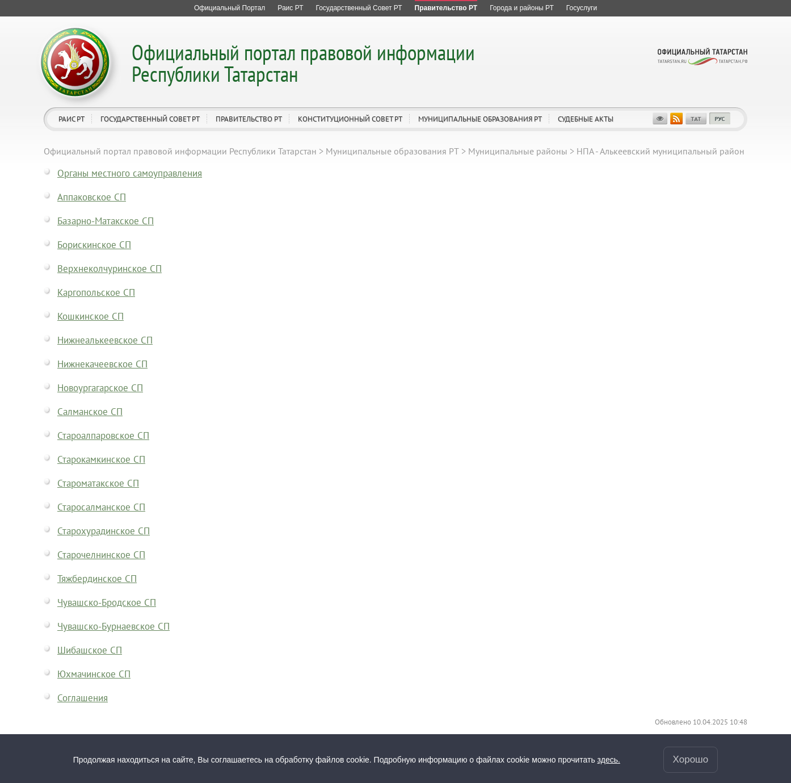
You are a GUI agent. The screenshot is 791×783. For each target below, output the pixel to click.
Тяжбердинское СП (97, 578)
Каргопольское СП (96, 292)
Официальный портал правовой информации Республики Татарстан (303, 62)
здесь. (609, 759)
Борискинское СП (94, 244)
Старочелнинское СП (101, 554)
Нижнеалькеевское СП (105, 340)
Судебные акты (585, 119)
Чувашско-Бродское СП (106, 602)
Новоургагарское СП (100, 388)
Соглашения (82, 698)
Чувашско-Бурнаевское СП (113, 626)
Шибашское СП (89, 650)
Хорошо (691, 759)
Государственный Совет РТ (150, 119)
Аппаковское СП (91, 197)
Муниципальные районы (517, 151)
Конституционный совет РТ (350, 119)
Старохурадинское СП (103, 531)
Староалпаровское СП (103, 435)
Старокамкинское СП (101, 459)
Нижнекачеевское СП (102, 364)
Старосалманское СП (101, 507)
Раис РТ (71, 119)
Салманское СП (90, 411)
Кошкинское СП (90, 316)
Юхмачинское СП (94, 674)
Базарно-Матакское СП (105, 221)
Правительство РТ (249, 119)
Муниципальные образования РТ (480, 119)
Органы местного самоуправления (129, 173)
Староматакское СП (98, 483)
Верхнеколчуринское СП (109, 268)
